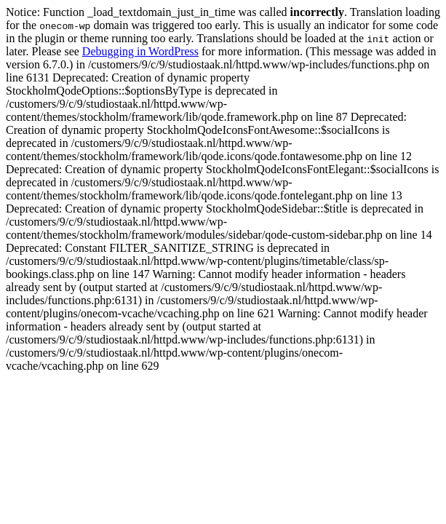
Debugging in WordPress (140, 51)
